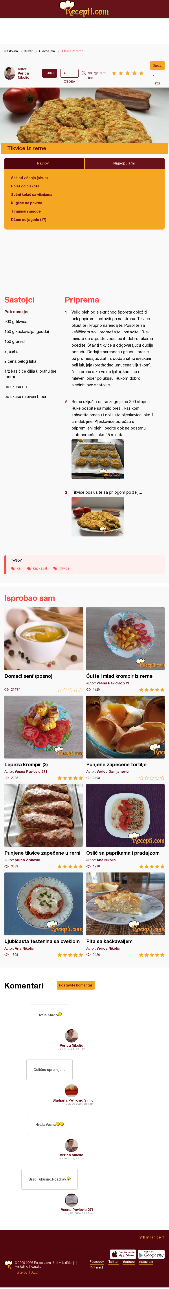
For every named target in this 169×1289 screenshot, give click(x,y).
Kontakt (36, 1268)
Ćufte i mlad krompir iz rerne (125, 649)
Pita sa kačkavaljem (125, 914)
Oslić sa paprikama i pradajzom (125, 826)
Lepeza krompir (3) (43, 738)
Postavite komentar (75, 985)
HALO (33, 1274)
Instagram (146, 1263)
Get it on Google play (151, 1255)
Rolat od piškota (25, 186)
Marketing (21, 1268)
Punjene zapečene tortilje (125, 738)
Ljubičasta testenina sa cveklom (43, 914)
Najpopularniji (124, 163)
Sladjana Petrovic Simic (73, 1101)
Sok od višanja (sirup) (29, 178)
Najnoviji (44, 163)
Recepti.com (84, 8)
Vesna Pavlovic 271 (77, 1211)
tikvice (64, 568)
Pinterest (96, 1269)
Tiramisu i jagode (26, 211)
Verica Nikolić (23, 75)
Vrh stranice (150, 1239)
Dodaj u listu (157, 66)
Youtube (129, 1263)
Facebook (97, 1263)
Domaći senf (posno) (43, 649)
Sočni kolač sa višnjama (31, 194)
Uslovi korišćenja (64, 1264)
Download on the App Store (123, 1255)
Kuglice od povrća (26, 203)
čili (19, 568)
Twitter (113, 1263)
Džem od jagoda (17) (28, 219)
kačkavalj (40, 568)
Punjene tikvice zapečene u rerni (43, 826)
